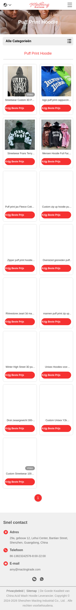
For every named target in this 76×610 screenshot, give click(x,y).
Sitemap (31, 590)
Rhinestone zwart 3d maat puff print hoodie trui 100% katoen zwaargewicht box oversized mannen (20, 313)
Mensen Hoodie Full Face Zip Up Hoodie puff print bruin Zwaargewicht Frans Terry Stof (56, 153)
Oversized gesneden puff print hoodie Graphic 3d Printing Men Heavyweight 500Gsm (56, 260)
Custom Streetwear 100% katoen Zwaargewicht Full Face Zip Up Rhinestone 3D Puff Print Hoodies (20, 474)
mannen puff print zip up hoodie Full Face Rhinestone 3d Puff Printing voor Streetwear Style (56, 313)
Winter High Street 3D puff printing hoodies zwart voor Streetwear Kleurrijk (19, 367)
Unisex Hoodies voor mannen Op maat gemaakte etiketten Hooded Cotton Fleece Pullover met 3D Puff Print (56, 367)
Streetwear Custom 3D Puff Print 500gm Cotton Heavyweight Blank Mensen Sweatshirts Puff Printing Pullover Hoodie (20, 100)
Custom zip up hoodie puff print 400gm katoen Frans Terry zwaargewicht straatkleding (56, 207)
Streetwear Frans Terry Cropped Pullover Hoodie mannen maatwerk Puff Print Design (19, 153)
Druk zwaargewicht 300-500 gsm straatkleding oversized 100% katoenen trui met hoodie (20, 420)
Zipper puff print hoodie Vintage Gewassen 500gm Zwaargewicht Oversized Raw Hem (19, 260)
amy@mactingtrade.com (25, 569)
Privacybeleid (14, 590)
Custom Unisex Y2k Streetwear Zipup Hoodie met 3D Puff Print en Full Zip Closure (56, 420)
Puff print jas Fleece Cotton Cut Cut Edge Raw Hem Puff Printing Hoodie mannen (19, 207)
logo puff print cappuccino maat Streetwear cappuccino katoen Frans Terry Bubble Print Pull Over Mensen (56, 100)
